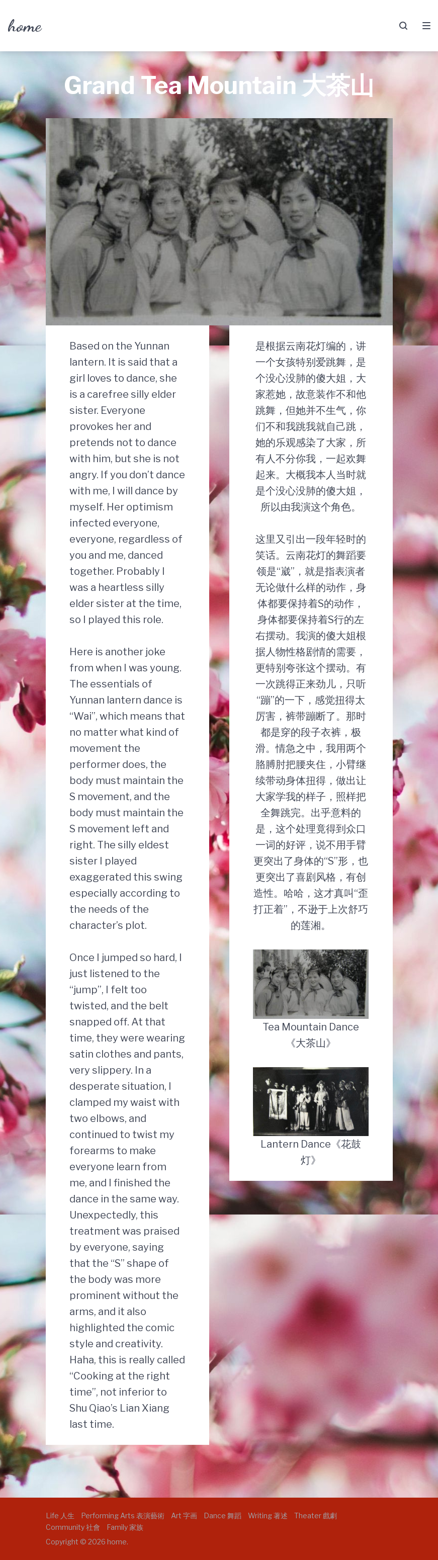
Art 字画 (184, 1515)
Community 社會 (73, 1527)
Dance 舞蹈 (222, 1515)
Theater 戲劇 (315, 1515)
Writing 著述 (268, 1515)
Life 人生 (60, 1515)
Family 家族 (125, 1527)
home (24, 25)
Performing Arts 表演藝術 (122, 1515)
